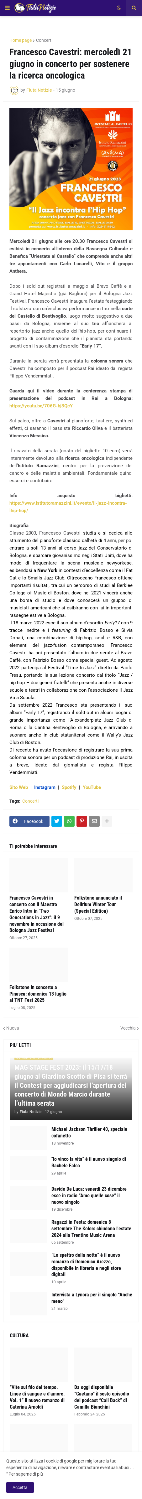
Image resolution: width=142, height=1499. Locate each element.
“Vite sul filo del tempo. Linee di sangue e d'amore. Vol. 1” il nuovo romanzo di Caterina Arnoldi (37, 1397)
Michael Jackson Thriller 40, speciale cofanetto (89, 1132)
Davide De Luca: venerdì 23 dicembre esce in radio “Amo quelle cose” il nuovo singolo (89, 1195)
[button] (7, 8)
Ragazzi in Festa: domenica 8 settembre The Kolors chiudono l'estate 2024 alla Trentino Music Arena (91, 1228)
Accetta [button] (20, 1487)
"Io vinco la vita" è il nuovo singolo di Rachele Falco (88, 1162)
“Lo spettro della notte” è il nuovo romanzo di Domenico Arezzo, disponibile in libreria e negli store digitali (86, 1264)
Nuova (12, 1028)
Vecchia (128, 1028)
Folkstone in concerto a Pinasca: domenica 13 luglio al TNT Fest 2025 (37, 993)
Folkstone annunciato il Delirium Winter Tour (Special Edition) (98, 904)
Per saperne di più (25, 1474)
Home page (20, 40)
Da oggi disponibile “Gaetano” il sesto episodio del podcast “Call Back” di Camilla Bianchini (101, 1397)
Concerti (44, 40)
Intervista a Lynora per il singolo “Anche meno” (91, 1298)
